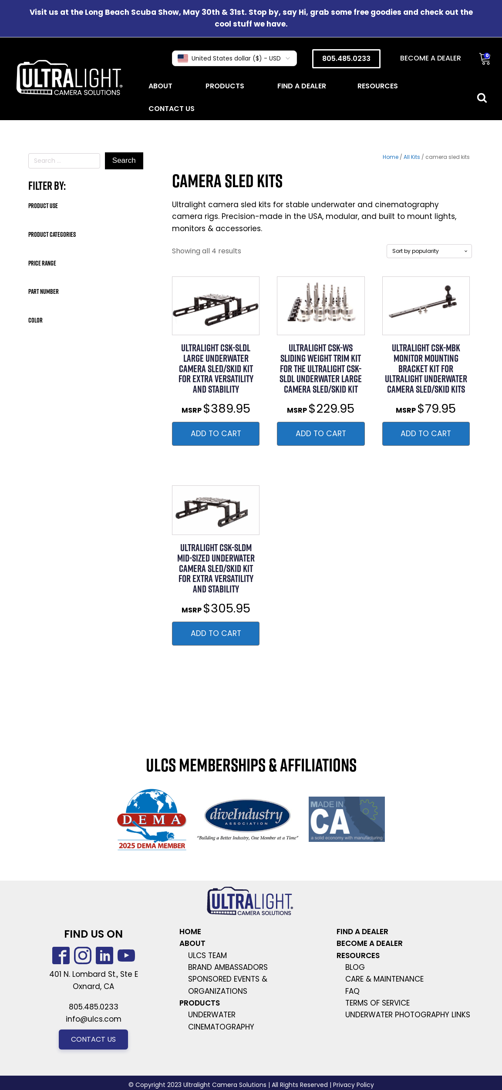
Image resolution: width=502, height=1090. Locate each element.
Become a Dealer (430, 58)
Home (390, 157)
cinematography (221, 1027)
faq (352, 991)
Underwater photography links (407, 1014)
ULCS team (207, 955)
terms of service (377, 1003)
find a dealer (362, 931)
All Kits (412, 157)
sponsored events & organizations (227, 985)
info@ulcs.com (93, 1019)
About (161, 86)
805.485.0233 (346, 59)
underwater (212, 1014)
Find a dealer (301, 86)
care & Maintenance (384, 979)
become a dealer (370, 943)
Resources (378, 86)
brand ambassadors (228, 967)
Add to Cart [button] (216, 433)
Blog (355, 967)
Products (226, 86)
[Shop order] (429, 251)
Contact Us (171, 109)
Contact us (93, 1039)
